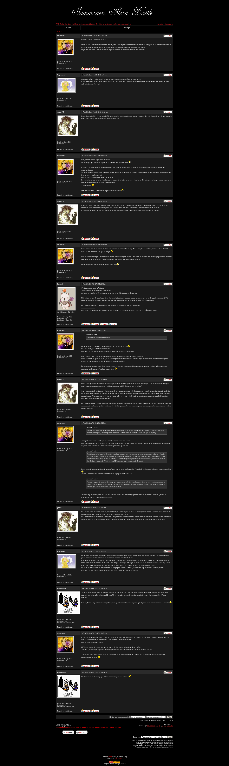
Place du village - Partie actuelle (108, 727)
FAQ (57, 24)
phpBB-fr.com (118, 758)
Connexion (159, 24)
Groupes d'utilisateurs (88, 24)
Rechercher (63, 24)
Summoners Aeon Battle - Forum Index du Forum (75, 727)
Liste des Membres (74, 24)
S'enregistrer (169, 24)
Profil (98, 24)
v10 (60, 32)
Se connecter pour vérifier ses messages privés (115, 24)
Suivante (170, 726)
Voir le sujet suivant (62, 724)
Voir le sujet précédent (63, 726)
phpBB (110, 757)
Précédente (151, 726)
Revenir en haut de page (65, 69)
